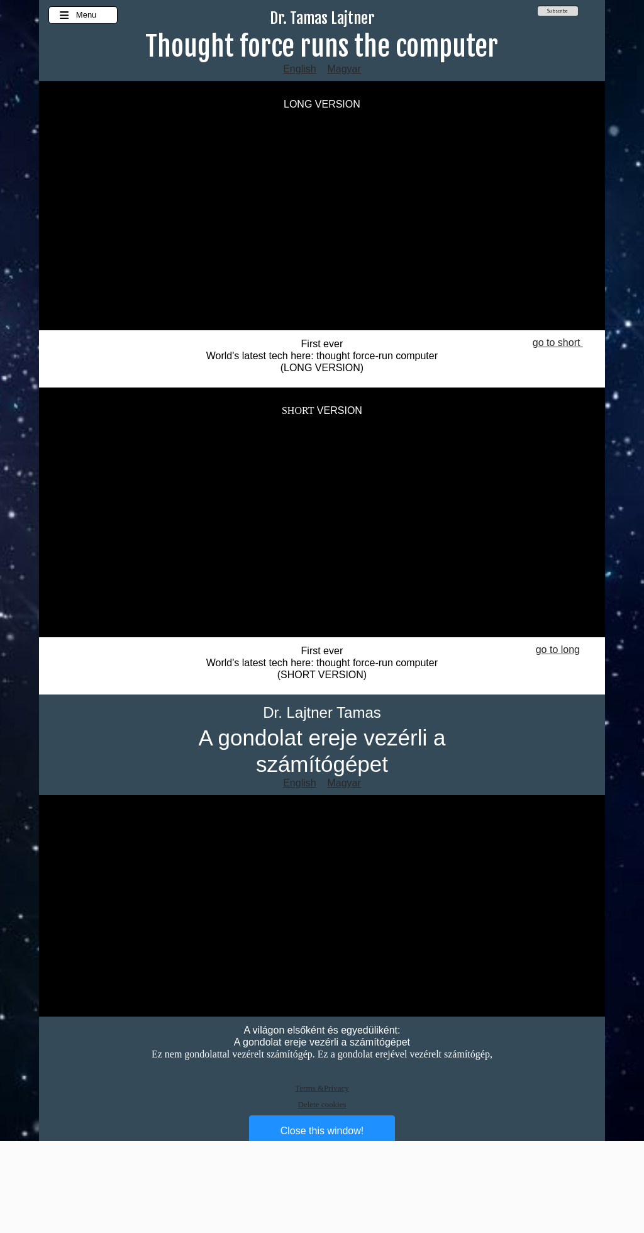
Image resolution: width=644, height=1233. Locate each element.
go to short (558, 342)
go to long (558, 649)
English (299, 69)
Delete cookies (322, 1104)
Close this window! (322, 1130)
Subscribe (557, 11)
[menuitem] (558, 12)
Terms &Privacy (321, 1088)
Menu (77, 15)
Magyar (343, 69)
